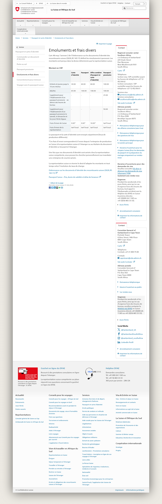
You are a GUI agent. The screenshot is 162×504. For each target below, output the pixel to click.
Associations (53, 479)
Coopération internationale (25, 31)
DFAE (41, 3)
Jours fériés (124, 205)
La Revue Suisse (87, 463)
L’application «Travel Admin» (59, 443)
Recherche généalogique (91, 444)
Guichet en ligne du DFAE (53, 368)
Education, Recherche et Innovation (128, 438)
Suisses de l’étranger (56, 475)
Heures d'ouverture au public (130, 287)
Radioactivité (53, 427)
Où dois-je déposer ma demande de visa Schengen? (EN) (130, 170)
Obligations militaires (89, 437)
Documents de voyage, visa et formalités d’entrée (63, 412)
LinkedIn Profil (127, 342)
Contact (120, 48)
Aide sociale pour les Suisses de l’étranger (96, 420)
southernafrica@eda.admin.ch (132, 99)
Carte (121, 71)
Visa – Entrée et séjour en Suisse (127, 399)
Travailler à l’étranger (56, 465)
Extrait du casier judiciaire (91, 441)
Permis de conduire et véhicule (93, 411)
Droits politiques (88, 408)
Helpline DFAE (112, 368)
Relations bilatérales (123, 422)
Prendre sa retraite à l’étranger (60, 468)
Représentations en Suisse (58, 455)
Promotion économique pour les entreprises (97, 479)
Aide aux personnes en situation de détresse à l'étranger (94, 416)
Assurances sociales (89, 430)
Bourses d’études (88, 447)
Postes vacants (20, 409)
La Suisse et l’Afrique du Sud (119, 23)
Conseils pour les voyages (50, 23)
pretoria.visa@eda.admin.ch (131, 95)
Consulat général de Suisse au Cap (27, 418)
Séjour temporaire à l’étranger (59, 462)
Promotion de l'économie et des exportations (127, 426)
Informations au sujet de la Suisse (127, 409)
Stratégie (119, 447)
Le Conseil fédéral (25, 3)
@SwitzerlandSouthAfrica (132, 334)
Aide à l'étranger (55, 430)
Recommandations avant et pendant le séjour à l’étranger (62, 407)
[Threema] (57, 187)
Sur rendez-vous (125, 292)
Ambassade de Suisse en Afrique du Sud (29, 422)
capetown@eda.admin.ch (130, 258)
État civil (85, 476)
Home (17, 38)
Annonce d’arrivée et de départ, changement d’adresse (93, 400)
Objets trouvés (87, 434)
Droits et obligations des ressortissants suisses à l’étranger (62, 483)
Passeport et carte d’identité (42, 38)
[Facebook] (50, 187)
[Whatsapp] (59, 187)
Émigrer (52, 458)
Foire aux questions (55, 417)
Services (84, 23)
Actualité (20, 23)
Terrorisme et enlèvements (58, 420)
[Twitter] (52, 187)
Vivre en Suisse (121, 406)
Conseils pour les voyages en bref (60, 402)
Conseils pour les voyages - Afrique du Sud (63, 399)
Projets (118, 450)
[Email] (62, 187)
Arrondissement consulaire (129, 211)
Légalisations (86, 424)
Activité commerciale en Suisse (126, 412)
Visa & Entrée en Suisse (99, 23)
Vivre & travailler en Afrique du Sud (70, 23)
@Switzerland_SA (128, 330)
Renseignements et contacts (126, 402)
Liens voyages (53, 434)
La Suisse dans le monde (58, 3)
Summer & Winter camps (124, 434)
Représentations (32, 23)
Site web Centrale (126, 103)
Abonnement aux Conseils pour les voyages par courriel (64, 438)
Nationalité (86, 472)
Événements (19, 402)
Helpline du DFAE (125, 308)
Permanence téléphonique (129, 282)
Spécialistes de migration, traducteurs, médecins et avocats (95, 468)
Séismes (51, 424)
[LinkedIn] (55, 187)
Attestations (86, 427)
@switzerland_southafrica (132, 338)
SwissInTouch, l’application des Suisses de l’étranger (96, 483)
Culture (118, 431)
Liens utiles (86, 460)
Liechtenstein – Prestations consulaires (95, 451)
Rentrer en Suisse (55, 472)
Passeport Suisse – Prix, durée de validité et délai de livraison (75, 177)
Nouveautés (19, 399)
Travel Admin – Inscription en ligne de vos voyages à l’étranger (96, 455)
